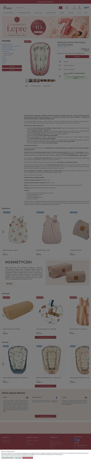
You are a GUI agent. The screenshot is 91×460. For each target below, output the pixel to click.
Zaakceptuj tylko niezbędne (7, 457)
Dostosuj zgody (18, 457)
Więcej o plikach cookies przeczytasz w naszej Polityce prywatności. (17, 455)
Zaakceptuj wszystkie (27, 457)
